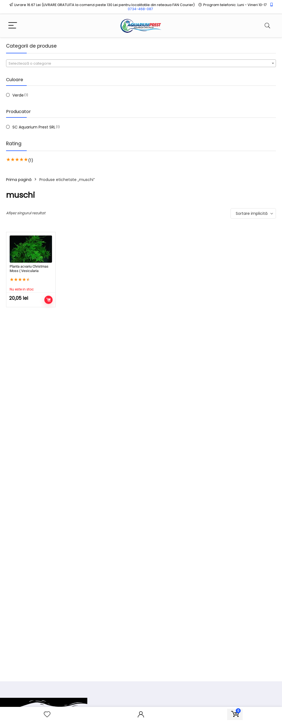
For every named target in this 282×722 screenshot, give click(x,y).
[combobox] (141, 63)
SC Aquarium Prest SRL (33, 127)
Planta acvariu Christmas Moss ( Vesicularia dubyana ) (29, 270)
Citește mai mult (48, 300)
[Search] (267, 25)
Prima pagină (18, 179)
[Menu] (12, 25)
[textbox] (141, 63)
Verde (18, 95)
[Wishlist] (47, 714)
